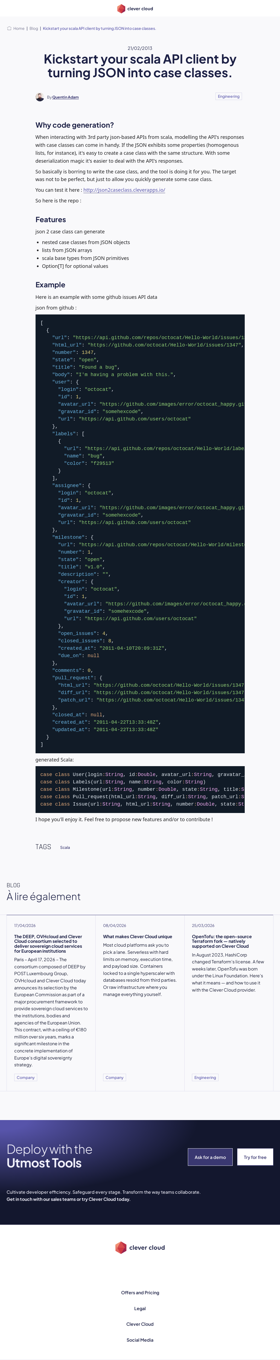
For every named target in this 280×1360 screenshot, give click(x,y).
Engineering (229, 96)
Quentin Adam (65, 97)
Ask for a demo (210, 1157)
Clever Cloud (140, 1324)
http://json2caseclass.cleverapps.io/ (124, 190)
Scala (65, 847)
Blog (34, 28)
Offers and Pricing (140, 1292)
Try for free (255, 1157)
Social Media (140, 1340)
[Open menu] (10, 8)
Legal (140, 1308)
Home (19, 28)
